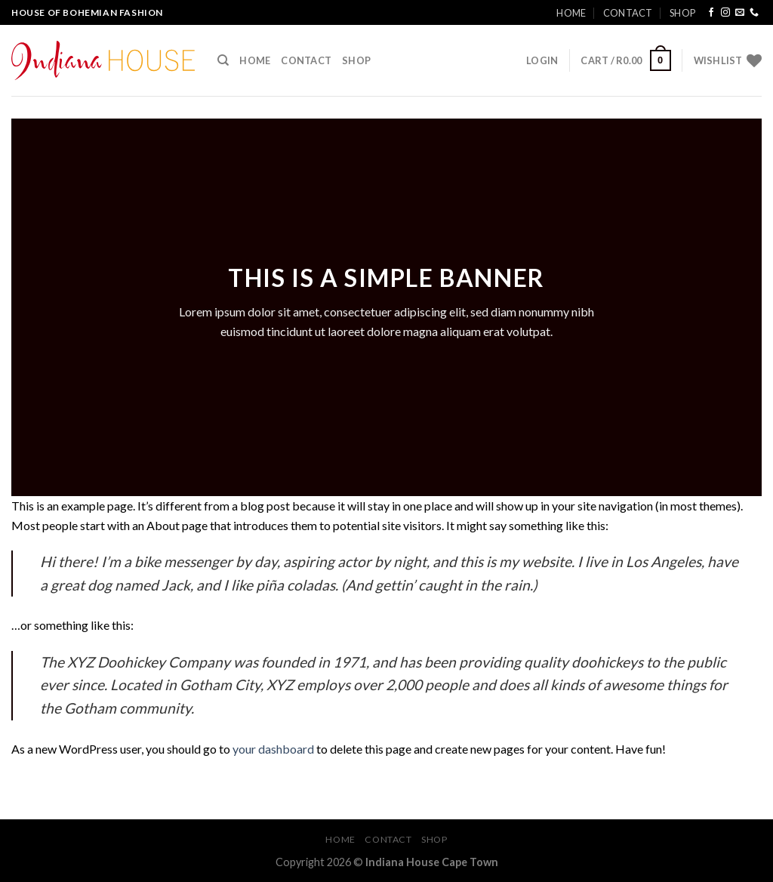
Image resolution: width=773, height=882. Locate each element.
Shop (682, 13)
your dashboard (273, 749)
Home (571, 13)
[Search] (223, 60)
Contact (628, 13)
